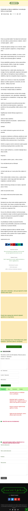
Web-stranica (3, 379)
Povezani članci (13, 265)
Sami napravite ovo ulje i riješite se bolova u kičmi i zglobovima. (14, 259)
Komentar (5, 358)
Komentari (15, 389)
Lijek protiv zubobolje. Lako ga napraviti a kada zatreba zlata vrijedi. (14, 291)
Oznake (21, 389)
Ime (4, 370)
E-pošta (5, 375)
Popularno (3, 389)
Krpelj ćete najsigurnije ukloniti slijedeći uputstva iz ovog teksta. (12, 316)
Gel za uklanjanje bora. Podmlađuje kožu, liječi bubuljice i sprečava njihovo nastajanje (14, 340)
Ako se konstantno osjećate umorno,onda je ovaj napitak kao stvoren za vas (14, 251)
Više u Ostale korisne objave (13, 269)
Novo (9, 389)
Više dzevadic (13, 267)
